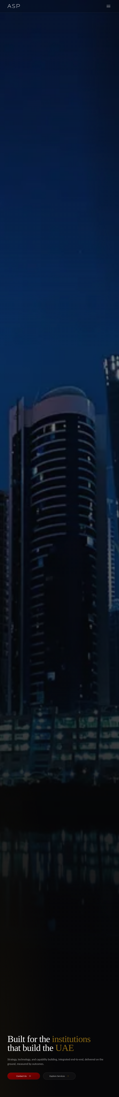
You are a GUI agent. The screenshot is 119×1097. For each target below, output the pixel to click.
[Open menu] (108, 6)
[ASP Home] (13, 6)
